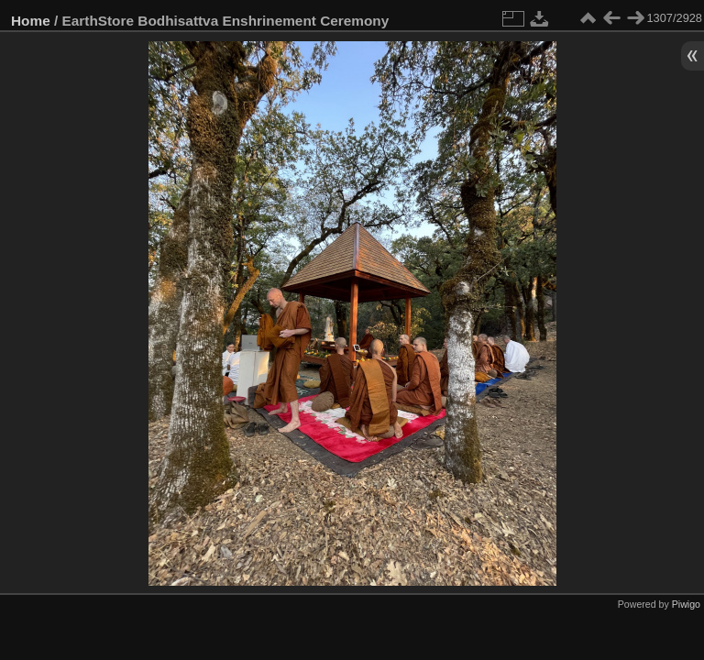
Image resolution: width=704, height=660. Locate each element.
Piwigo (686, 604)
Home (30, 20)
